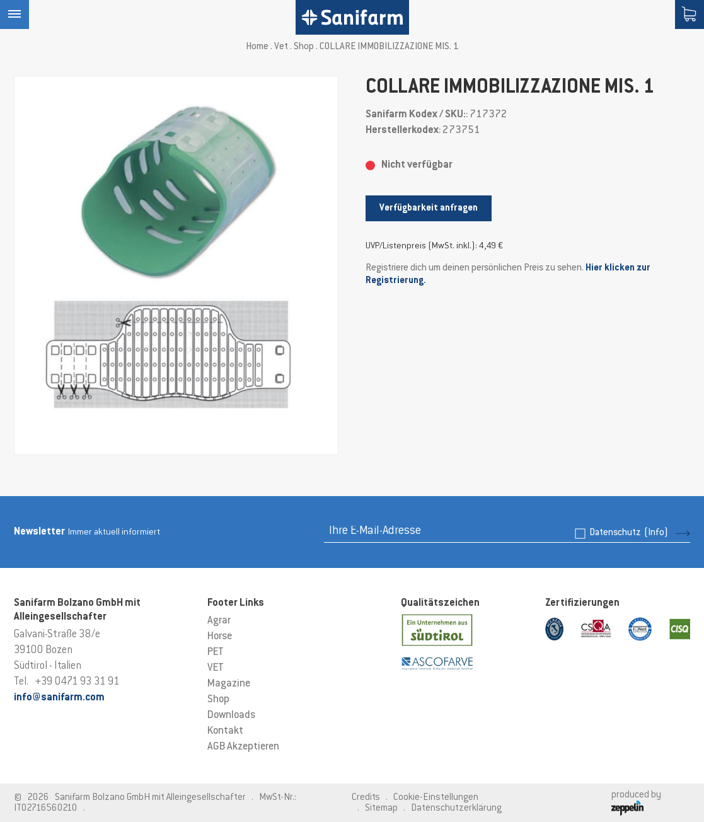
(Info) (656, 533)
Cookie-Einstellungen (435, 797)
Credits (366, 797)
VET (215, 668)
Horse (219, 637)
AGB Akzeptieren (243, 747)
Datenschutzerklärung (456, 808)
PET (215, 652)
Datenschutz (628, 533)
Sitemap (381, 808)
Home (257, 47)
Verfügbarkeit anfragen (428, 208)
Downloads (231, 715)
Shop (304, 47)
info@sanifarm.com (59, 698)
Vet (281, 47)
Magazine (228, 684)
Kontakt (225, 731)
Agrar (219, 621)
